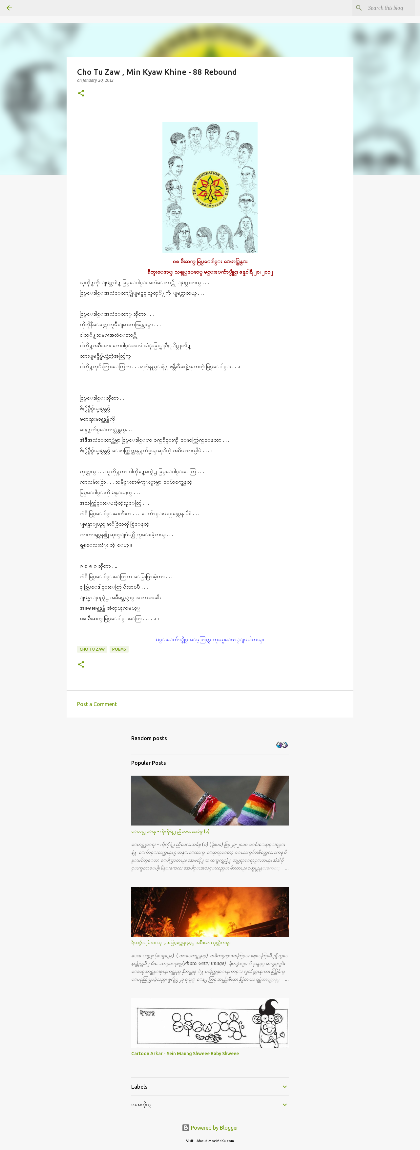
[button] (81, 93)
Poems (119, 649)
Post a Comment (97, 704)
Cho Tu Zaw (92, 649)
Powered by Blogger (210, 1128)
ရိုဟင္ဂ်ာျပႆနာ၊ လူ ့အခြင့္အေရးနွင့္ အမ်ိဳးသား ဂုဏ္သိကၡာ (181, 942)
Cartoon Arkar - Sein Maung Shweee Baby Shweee (185, 1053)
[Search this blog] (380, 8)
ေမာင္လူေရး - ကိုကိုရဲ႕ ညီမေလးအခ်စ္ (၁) (170, 831)
